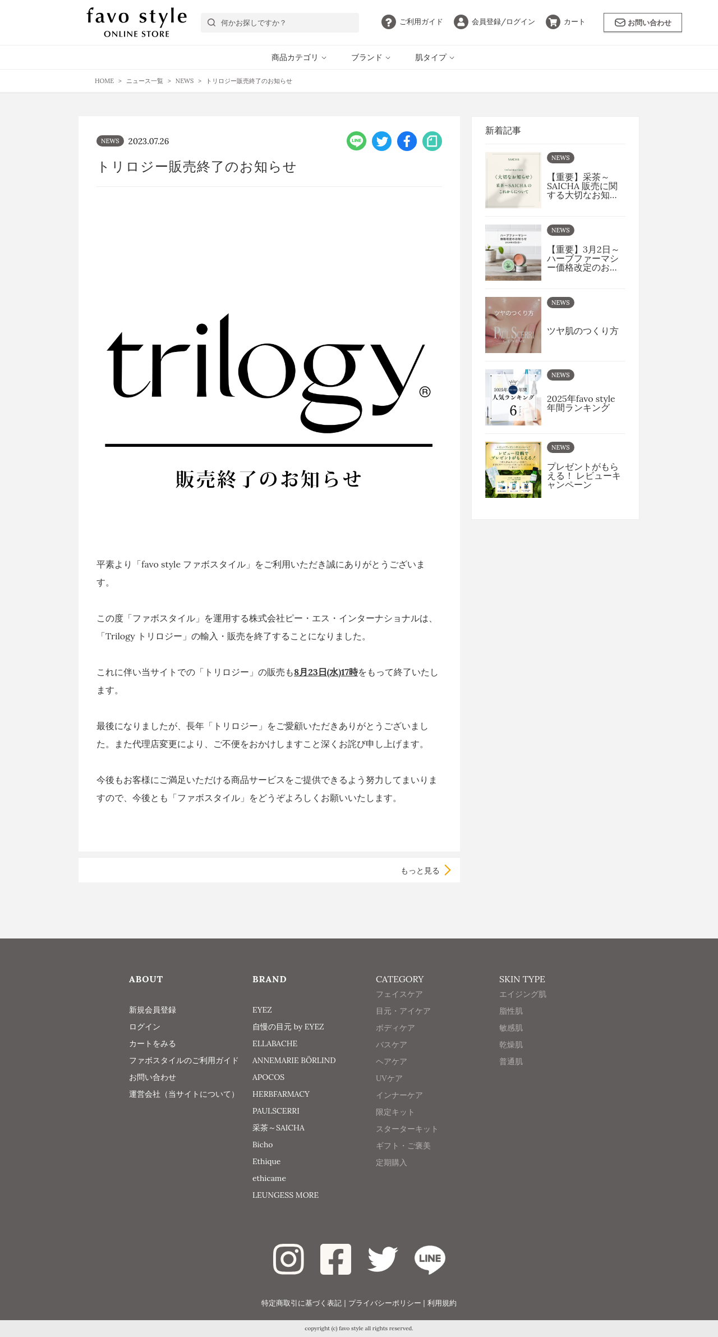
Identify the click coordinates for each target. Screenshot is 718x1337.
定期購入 (391, 1178)
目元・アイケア (403, 1027)
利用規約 (442, 1303)
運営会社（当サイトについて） (184, 1094)
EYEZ (262, 1010)
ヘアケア (391, 1077)
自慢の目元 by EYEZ (288, 1027)
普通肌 (511, 1077)
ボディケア (395, 1043)
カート (566, 21)
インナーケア (399, 1111)
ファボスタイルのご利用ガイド (184, 1060)
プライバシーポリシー (384, 1303)
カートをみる (152, 1043)
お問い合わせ (643, 23)
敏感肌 (511, 1043)
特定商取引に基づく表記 (301, 1303)
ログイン (494, 21)
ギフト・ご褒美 (403, 1161)
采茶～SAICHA (278, 1128)
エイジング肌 (522, 1010)
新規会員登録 (152, 1010)
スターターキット (407, 1144)
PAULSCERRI (276, 1111)
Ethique (266, 1161)
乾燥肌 (511, 1060)
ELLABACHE (274, 1043)
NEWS (110, 141)
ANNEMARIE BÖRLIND (294, 1060)
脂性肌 (511, 1027)
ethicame (269, 1178)
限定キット (395, 1128)
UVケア (389, 1094)
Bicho (262, 1144)
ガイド (412, 21)
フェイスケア (399, 1010)
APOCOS (268, 1077)
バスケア (391, 1060)
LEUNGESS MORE (285, 1195)
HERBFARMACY (281, 1094)
